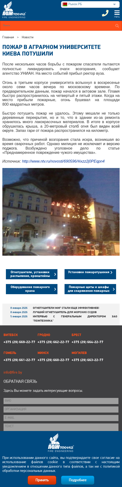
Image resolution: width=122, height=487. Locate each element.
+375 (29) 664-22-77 (87, 342)
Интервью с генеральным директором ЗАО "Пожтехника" (75, 318)
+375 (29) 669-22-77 (19, 342)
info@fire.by (13, 373)
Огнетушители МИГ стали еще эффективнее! (66, 308)
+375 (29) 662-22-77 (53, 342)
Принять (41, 480)
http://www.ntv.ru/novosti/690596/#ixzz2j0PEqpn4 (63, 161)
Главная (8, 37)
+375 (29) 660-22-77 (53, 360)
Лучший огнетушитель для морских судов (65, 312)
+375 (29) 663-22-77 (87, 360)
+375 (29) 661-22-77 (19, 360)
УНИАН (26, 73)
